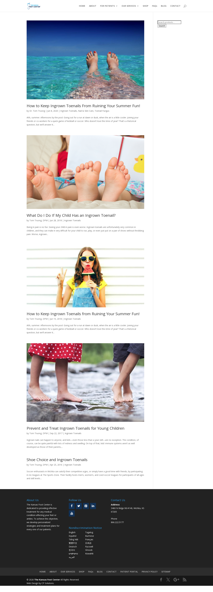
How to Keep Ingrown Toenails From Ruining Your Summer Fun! (83, 105)
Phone (114, 518)
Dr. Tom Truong (37, 110)
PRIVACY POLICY (150, 571)
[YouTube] (72, 513)
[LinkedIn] (93, 506)
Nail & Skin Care (85, 110)
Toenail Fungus (102, 110)
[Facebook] (72, 506)
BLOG (163, 6)
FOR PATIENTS (107, 6)
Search (162, 25)
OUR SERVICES (129, 6)
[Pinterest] (86, 506)
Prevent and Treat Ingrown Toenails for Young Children (75, 428)
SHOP (145, 6)
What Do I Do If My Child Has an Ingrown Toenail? (71, 215)
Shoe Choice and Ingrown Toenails (57, 459)
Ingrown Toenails (68, 110)
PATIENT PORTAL (129, 571)
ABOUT (92, 6)
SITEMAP (165, 571)
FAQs (154, 6)
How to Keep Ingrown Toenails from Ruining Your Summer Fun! (83, 313)
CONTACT (175, 6)
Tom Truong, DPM (38, 220)
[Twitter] (79, 506)
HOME (82, 6)
